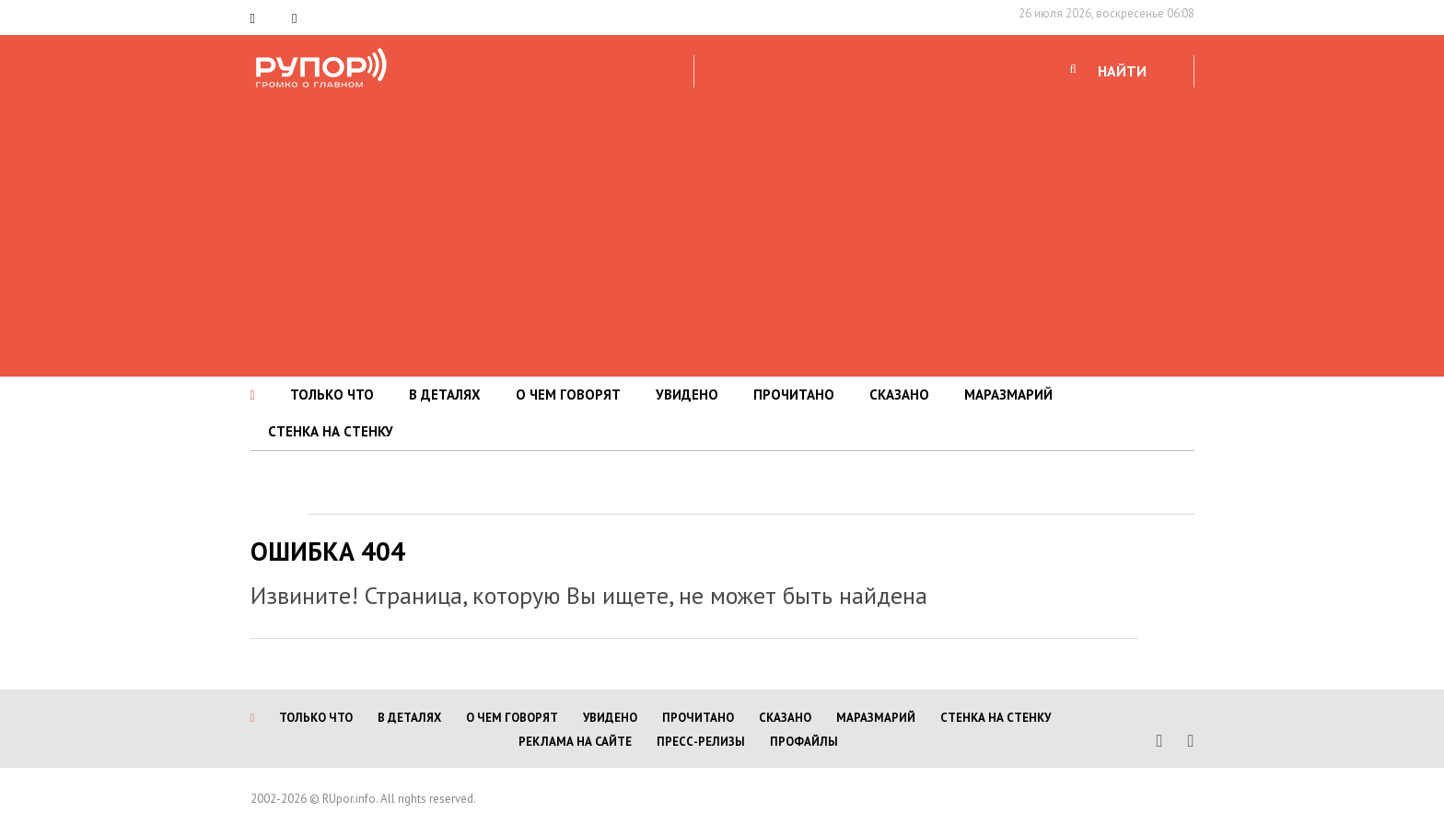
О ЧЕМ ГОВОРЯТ (568, 394)
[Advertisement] (722, 229)
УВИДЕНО (687, 394)
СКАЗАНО (899, 394)
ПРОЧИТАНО (793, 394)
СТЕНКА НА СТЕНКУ (330, 431)
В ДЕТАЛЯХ (445, 394)
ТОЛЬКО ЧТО (332, 394)
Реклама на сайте (575, 741)
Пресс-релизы (701, 741)
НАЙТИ (1122, 71)
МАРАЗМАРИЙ (1008, 394)
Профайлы (804, 741)
